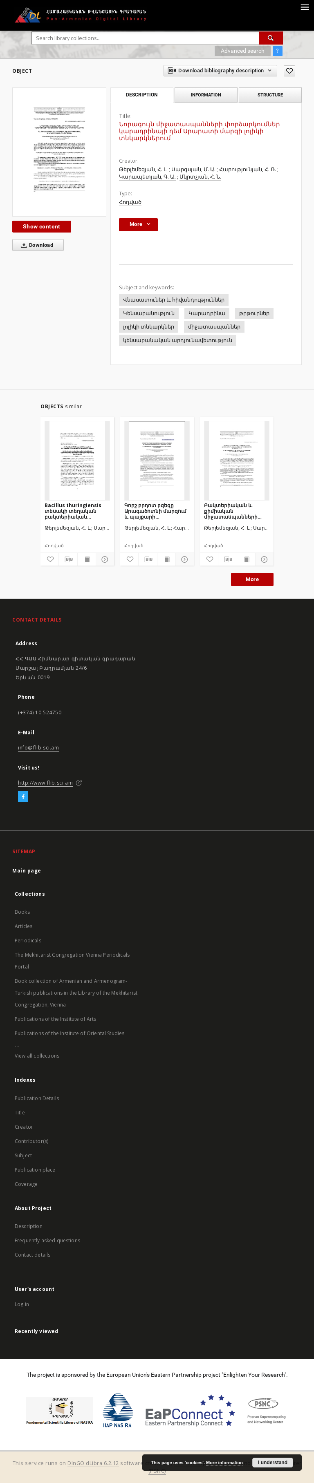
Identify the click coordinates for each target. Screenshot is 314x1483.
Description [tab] (141, 95)
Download (35, 245)
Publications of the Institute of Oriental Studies (69, 1033)
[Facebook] (23, 797)
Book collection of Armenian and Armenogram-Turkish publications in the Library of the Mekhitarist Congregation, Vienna (76, 992)
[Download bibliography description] (68, 559)
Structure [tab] (270, 95)
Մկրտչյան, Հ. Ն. (200, 176)
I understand (272, 1462)
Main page (26, 870)
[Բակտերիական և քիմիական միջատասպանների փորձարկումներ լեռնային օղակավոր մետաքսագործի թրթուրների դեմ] (236, 460)
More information (224, 1462)
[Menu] (304, 6)
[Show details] (104, 559)
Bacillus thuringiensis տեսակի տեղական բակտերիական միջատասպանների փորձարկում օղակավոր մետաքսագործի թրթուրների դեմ (77, 511)
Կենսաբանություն (149, 313)
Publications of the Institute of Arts (55, 1019)
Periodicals (28, 940)
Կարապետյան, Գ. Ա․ (147, 176)
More (252, 579)
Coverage (26, 1184)
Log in (22, 1304)
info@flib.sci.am (38, 747)
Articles (23, 926)
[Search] (271, 38)
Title (20, 1112)
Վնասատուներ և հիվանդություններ (173, 299)
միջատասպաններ (214, 326)
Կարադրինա (206, 313)
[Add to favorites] (289, 70)
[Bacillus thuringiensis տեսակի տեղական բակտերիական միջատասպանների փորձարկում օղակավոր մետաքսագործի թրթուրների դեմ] (77, 460)
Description (29, 1226)
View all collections (37, 1055)
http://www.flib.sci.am (45, 782)
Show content (42, 226)
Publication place (35, 1169)
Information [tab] (206, 95)
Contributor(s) (31, 1141)
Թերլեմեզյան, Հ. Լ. (143, 169)
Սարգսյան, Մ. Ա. (193, 169)
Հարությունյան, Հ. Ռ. (247, 169)
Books (22, 911)
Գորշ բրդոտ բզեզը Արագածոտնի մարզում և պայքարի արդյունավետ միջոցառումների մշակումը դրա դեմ (155, 511)
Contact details (32, 1254)
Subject (23, 1155)
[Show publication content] (87, 559)
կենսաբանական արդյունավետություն (177, 340)
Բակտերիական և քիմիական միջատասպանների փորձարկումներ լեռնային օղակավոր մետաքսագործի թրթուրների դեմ (231, 511)
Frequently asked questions (47, 1240)
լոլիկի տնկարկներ (148, 326)
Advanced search (243, 50)
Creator (24, 1126)
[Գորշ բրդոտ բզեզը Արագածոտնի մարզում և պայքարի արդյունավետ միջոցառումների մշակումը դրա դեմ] (157, 460)
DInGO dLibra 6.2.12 (93, 1463)
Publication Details (37, 1098)
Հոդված (130, 202)
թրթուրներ (254, 313)
